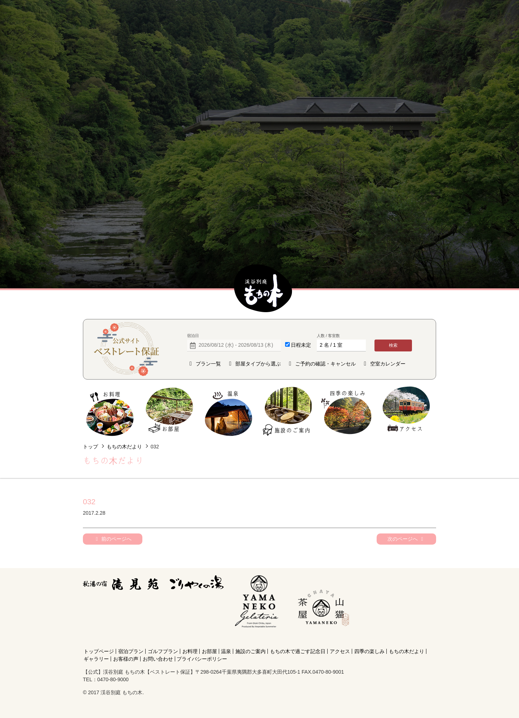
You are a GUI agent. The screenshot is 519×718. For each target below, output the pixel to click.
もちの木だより (124, 446)
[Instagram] (321, 638)
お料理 (110, 411)
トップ (90, 446)
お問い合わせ (158, 659)
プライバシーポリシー (202, 659)
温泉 (229, 411)
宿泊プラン (130, 651)
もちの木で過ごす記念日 (297, 651)
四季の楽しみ (347, 411)
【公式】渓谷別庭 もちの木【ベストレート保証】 (263, 288)
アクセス (406, 411)
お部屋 (169, 411)
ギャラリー (96, 659)
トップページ (99, 651)
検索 (393, 345)
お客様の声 (125, 659)
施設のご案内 (288, 411)
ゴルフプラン (163, 651)
